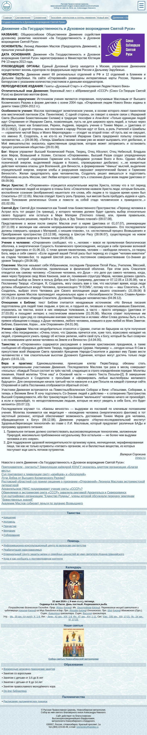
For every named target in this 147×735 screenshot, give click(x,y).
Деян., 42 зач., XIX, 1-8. (60, 616)
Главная (7, 17)
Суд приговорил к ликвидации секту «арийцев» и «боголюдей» (43, 474)
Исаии (59, 607)
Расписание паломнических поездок (25, 701)
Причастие (9, 526)
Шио (109, 610)
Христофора (84, 607)
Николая (22, 610)
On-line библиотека (14, 691)
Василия (87, 613)
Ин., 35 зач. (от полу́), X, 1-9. (25, 616)
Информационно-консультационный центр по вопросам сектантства (44, 545)
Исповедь (9, 521)
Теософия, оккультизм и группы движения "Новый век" (79, 17)
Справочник (40, 17)
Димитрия (54, 613)
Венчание (9, 530)
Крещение (9, 517)
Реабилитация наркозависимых (22, 549)
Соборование (11, 535)
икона (67, 607)
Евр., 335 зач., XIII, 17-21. (117, 616)
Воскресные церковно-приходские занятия (29, 669)
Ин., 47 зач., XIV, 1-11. (85, 616)
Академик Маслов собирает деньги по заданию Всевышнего (42, 503)
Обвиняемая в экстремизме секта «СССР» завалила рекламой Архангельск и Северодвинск (63, 492)
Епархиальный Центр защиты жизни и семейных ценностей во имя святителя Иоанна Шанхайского (63, 554)
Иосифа (73, 610)
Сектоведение (22, 17)
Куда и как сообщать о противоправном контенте (33, 558)
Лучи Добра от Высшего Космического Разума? (33, 477)
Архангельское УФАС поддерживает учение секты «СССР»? (41, 488)
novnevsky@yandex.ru (87, 727)
